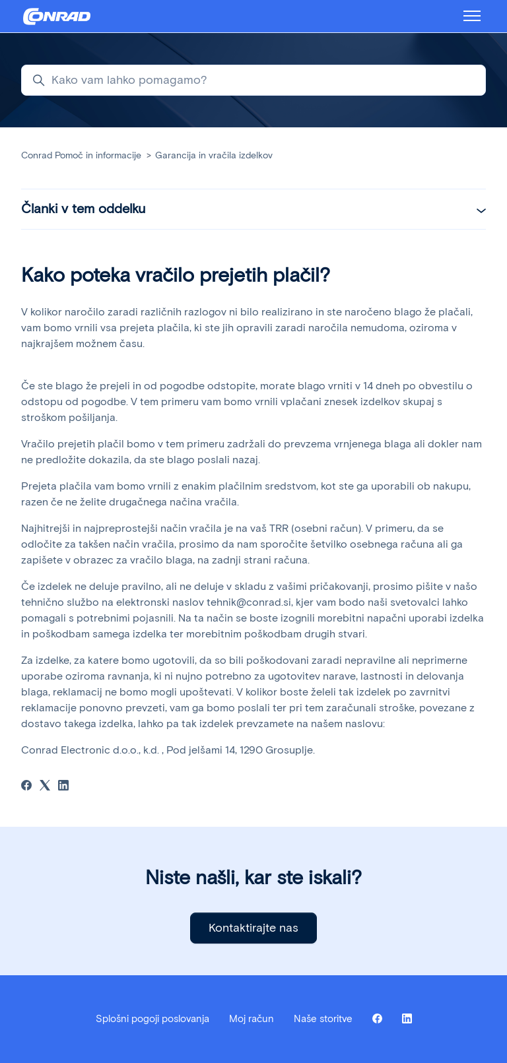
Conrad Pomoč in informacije (81, 155)
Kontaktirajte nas (253, 927)
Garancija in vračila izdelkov (214, 155)
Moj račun (251, 1019)
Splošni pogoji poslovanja (152, 1019)
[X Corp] (45, 787)
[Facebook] (26, 787)
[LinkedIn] (63, 787)
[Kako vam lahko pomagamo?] (253, 80)
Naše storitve (323, 1019)
